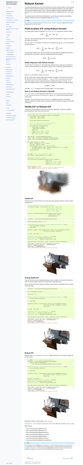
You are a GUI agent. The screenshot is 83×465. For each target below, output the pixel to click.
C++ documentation (10, 110)
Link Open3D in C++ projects (12, 20)
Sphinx (30, 463)
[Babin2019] (55, 17)
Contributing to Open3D (11, 115)
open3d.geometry (10, 76)
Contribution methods (10, 117)
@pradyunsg (35, 463)
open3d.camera (9, 69)
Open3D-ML (8, 32)
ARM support (9, 26)
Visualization (9, 45)
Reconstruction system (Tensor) (11, 59)
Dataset (7, 43)
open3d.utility (9, 86)
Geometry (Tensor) (10, 41)
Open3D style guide (10, 119)
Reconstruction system (11, 56)
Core (7, 37)
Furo (39, 463)
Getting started (9, 15)
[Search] (13, 7)
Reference (8, 64)
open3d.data (9, 73)
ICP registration (10, 52)
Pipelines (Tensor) (10, 50)
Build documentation (10, 22)
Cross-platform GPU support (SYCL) (12, 29)
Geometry (8, 39)
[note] (13, 463)
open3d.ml (8, 82)
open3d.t (8, 80)
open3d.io (8, 78)
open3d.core (9, 71)
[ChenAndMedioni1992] (51, 31)
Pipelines (8, 48)
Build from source (10, 17)
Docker (7, 24)
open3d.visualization (10, 89)
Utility (7, 102)
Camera (8, 94)
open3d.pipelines (9, 84)
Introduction (8, 13)
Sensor (7, 62)
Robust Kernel (10, 54)
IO (6, 98)
